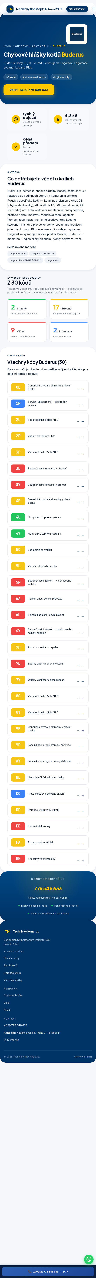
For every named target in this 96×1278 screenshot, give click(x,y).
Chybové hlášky (13, 995)
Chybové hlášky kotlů (32, 46)
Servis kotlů (10, 965)
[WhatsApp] (89, 1259)
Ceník (7, 1010)
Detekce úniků (12, 972)
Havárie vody (11, 958)
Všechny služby (13, 980)
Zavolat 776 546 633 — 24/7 (50, 1271)
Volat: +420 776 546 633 (28, 90)
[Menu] (94, 9)
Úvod (7, 46)
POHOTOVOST (77, 9)
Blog (6, 1002)
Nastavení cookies (83, 1057)
